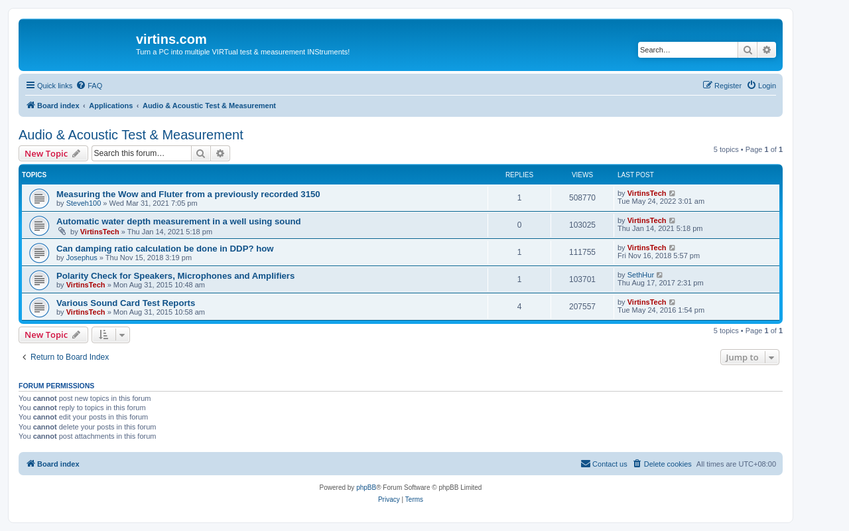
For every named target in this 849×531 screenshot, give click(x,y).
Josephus (82, 258)
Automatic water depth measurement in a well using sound (178, 221)
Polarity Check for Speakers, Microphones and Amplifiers (175, 276)
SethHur (640, 275)
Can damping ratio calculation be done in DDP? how (165, 249)
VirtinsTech (647, 193)
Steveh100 (83, 203)
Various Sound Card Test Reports (125, 303)
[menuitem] (89, 86)
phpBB (366, 487)
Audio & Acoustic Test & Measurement (131, 134)
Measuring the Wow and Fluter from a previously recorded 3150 (188, 194)
